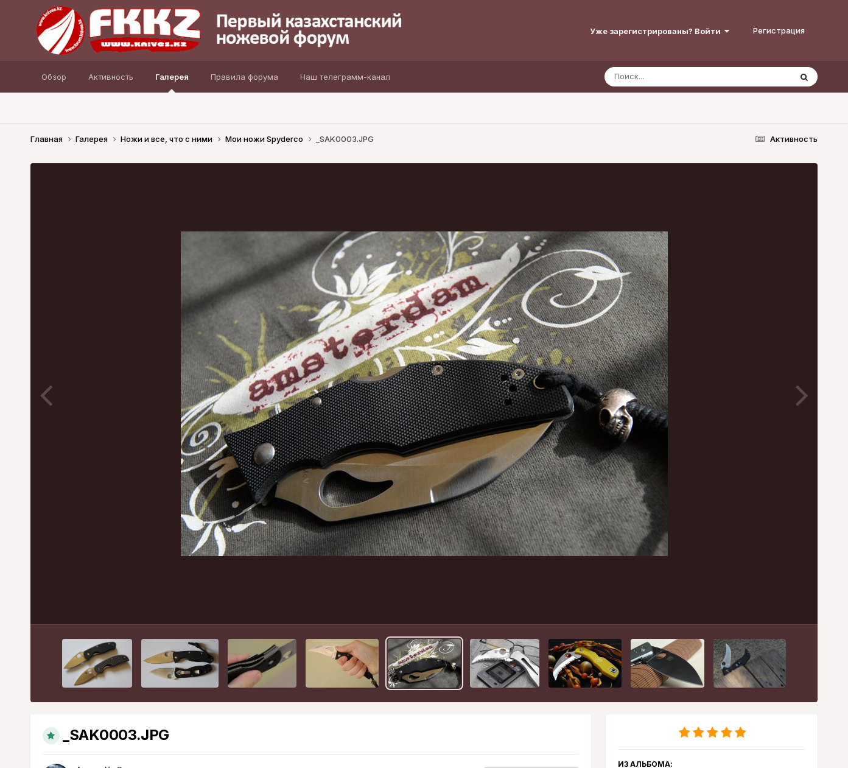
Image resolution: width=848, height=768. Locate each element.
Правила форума (244, 77)
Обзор (53, 77)
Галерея (172, 82)
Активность (110, 77)
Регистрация (779, 30)
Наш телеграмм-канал (345, 77)
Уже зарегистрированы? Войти (659, 31)
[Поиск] (674, 76)
